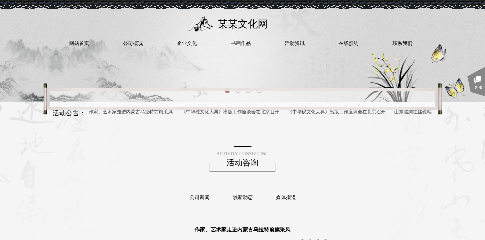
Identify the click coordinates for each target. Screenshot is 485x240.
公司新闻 (200, 197)
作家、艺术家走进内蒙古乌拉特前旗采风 (131, 111)
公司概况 (133, 43)
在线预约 (349, 43)
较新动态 (243, 197)
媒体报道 (286, 197)
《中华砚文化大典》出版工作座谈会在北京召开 (231, 111)
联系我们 (402, 43)
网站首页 (79, 43)
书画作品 (241, 43)
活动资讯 (295, 43)
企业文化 (187, 43)
